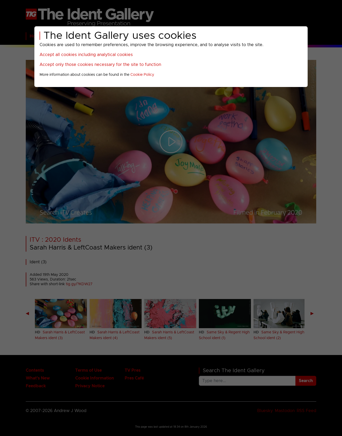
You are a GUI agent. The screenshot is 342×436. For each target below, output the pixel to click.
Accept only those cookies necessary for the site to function (100, 65)
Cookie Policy (142, 75)
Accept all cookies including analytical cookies (86, 55)
